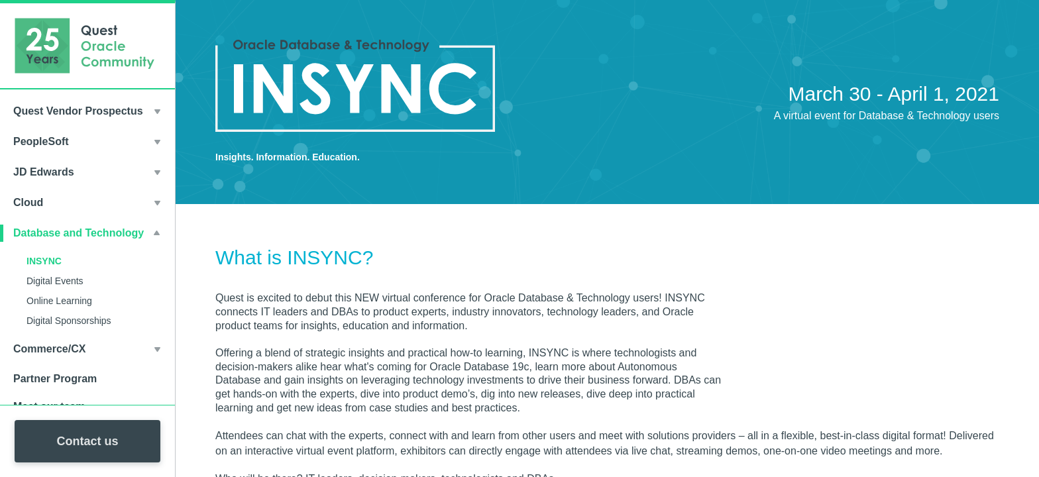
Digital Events (55, 281)
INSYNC (44, 261)
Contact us (87, 441)
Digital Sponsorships (69, 320)
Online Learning (59, 300)
